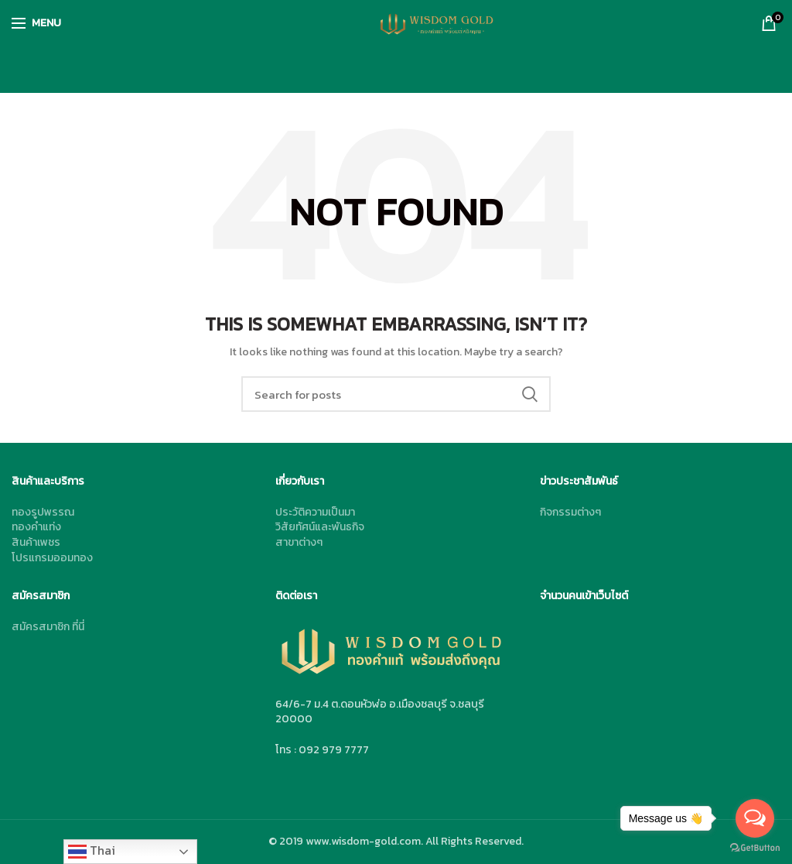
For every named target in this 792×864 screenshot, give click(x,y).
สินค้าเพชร (36, 542)
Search (529, 394)
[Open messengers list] (755, 818)
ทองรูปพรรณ (43, 512)
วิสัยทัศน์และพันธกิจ (319, 527)
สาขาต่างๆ (299, 542)
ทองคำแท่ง (36, 527)
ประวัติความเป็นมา (315, 512)
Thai (91, 851)
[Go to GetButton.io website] (755, 848)
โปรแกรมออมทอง (52, 558)
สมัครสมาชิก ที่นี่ (48, 627)
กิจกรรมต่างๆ (570, 512)
